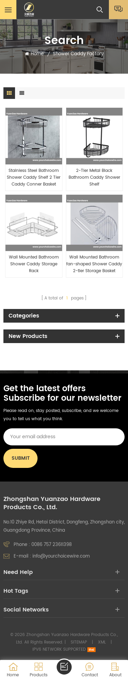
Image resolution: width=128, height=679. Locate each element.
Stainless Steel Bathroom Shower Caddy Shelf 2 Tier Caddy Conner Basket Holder (33, 177)
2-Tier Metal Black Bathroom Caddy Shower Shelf (94, 177)
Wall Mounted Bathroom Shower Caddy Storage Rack (34, 264)
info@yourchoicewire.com (61, 556)
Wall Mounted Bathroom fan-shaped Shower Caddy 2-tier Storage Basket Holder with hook (94, 264)
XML (102, 642)
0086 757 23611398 (51, 544)
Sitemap (79, 642)
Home (34, 54)
